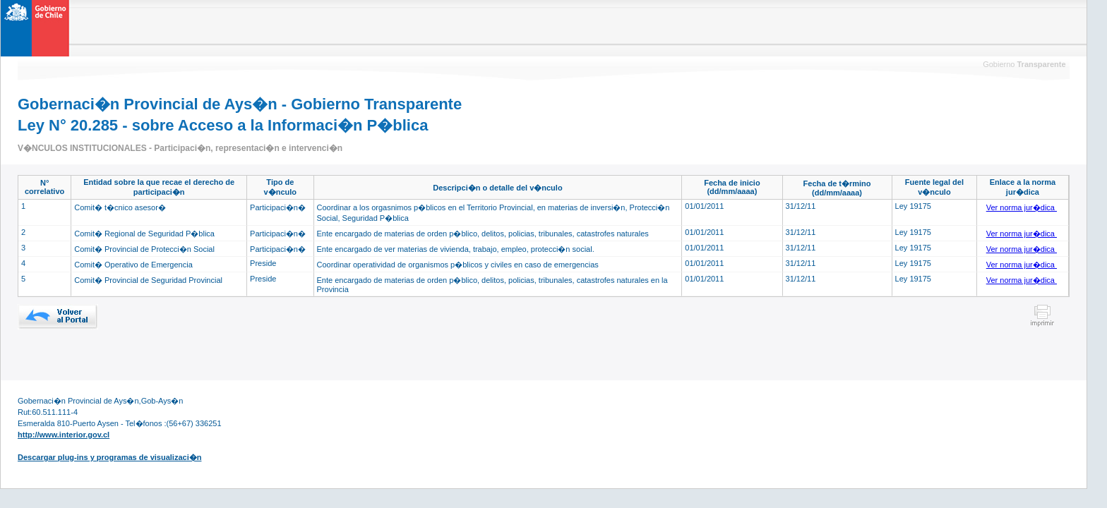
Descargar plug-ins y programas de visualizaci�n (109, 457)
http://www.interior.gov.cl (63, 434)
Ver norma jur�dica (1021, 207)
